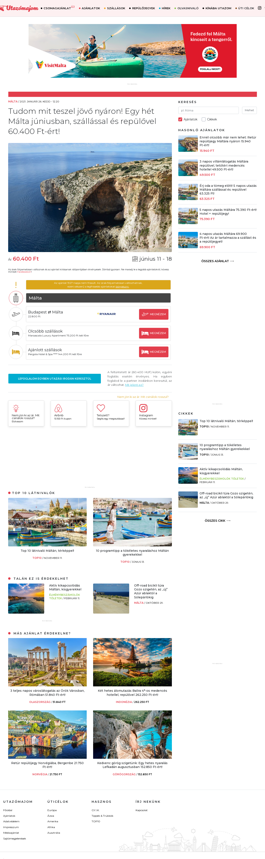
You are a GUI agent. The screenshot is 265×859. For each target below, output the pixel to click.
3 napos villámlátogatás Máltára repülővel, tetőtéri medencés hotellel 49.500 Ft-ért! (224, 165)
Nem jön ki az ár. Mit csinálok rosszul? (143, 396)
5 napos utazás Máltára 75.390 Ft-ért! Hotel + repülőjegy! (228, 212)
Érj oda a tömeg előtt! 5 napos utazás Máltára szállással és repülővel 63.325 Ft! (228, 189)
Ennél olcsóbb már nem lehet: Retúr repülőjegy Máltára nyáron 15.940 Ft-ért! (228, 141)
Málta (139, 602)
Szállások (118, 8)
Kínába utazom (220, 8)
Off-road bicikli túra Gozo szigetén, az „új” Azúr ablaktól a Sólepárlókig (151, 591)
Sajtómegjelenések (14, 838)
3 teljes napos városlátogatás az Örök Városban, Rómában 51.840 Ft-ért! (47, 692)
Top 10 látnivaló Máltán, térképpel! (47, 551)
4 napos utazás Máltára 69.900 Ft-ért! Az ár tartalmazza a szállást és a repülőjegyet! (228, 237)
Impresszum (11, 827)
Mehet (249, 110)
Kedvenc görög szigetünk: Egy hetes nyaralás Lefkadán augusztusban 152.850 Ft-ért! (132, 765)
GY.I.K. (96, 810)
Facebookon (24, 271)
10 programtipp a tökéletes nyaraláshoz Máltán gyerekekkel (132, 552)
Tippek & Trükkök (102, 815)
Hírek (167, 8)
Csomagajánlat (60, 8)
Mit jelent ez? (134, 384)
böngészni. (122, 286)
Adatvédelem (11, 821)
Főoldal (7, 810)
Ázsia (50, 815)
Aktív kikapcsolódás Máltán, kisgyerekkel (65, 587)
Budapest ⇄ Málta (46, 312)
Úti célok (248, 8)
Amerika (52, 821)
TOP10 (37, 557)
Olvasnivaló (189, 8)
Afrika (51, 827)
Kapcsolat (142, 810)
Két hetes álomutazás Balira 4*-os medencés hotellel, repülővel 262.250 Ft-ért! (132, 692)
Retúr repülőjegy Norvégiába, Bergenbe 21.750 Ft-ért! (47, 765)
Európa (52, 810)
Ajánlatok (92, 8)
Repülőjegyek (144, 8)
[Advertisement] (90, 458)
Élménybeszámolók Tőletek (222, 478)
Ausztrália (53, 832)
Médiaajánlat (11, 832)
